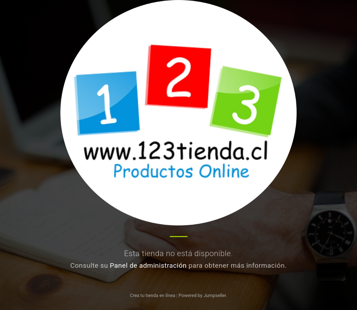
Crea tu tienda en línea (153, 295)
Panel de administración (148, 265)
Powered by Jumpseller (202, 295)
